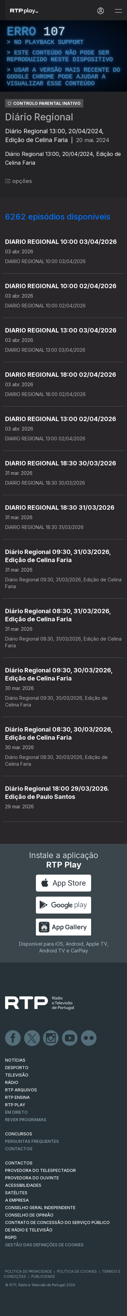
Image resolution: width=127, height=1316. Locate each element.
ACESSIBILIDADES (23, 1185)
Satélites (16, 1192)
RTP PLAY (15, 1104)
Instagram (51, 1038)
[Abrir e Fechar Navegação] (118, 11)
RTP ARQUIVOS (21, 1089)
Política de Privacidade (28, 1271)
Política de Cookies (77, 1271)
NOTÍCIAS (15, 1060)
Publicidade (43, 1276)
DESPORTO (16, 1067)
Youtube (70, 1038)
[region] (63, 56)
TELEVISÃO (16, 1075)
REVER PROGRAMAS (25, 1119)
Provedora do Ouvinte (32, 1177)
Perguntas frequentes (32, 1141)
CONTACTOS (19, 1162)
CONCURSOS (18, 1133)
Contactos (19, 1148)
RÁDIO (11, 1082)
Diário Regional (39, 117)
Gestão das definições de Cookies (44, 1244)
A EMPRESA (17, 1200)
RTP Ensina (17, 1097)
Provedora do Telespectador (40, 1170)
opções (18, 181)
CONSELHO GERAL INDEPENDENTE (40, 1207)
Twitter (32, 1038)
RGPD (11, 1237)
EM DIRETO (16, 1112)
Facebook (13, 1038)
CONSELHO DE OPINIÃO (29, 1215)
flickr (89, 1038)
